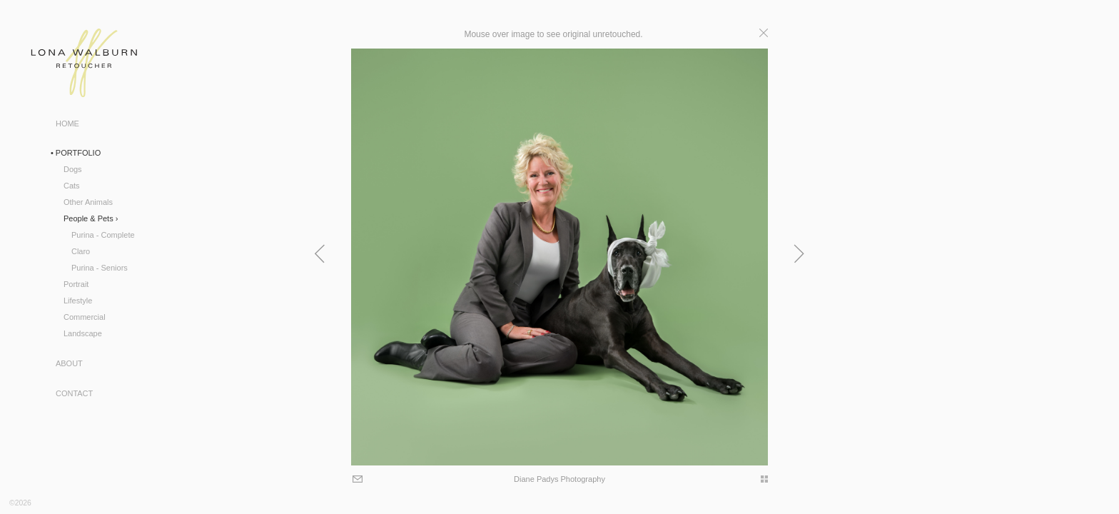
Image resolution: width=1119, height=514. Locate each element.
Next (983, 253)
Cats (72, 185)
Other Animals (88, 202)
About (69, 363)
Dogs (73, 169)
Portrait (76, 284)
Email (172, 480)
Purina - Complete (103, 235)
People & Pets (88, 218)
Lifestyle (78, 300)
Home (67, 123)
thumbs (943, 479)
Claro (80, 251)
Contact (74, 393)
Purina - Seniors (99, 267)
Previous (135, 253)
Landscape (83, 333)
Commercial (85, 317)
